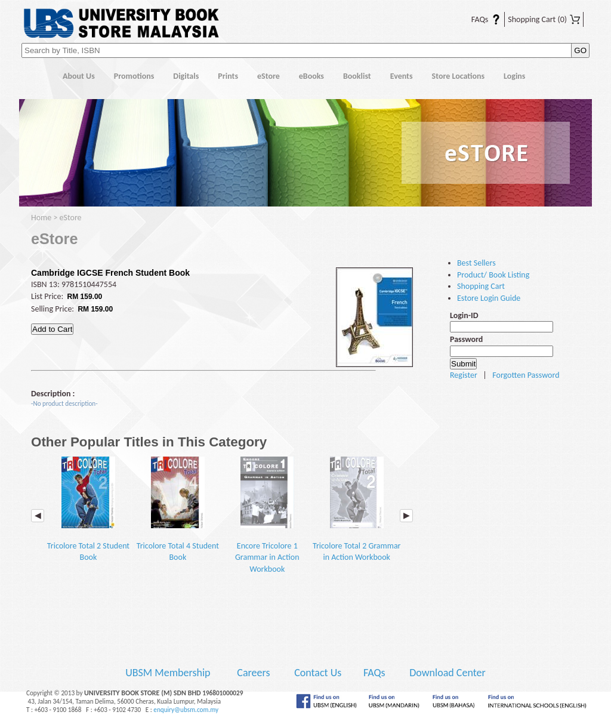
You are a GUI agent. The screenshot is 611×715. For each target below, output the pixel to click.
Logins (514, 76)
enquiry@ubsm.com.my (185, 709)
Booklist (357, 76)
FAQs (478, 19)
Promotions (134, 76)
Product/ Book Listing (493, 275)
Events (401, 76)
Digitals (186, 76)
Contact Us (319, 672)
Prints (228, 76)
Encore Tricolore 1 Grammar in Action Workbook (267, 515)
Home (36, 76)
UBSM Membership (168, 672)
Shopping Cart (544, 19)
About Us (79, 76)
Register (463, 375)
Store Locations (458, 76)
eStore (268, 76)
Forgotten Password (525, 375)
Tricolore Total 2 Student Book (88, 509)
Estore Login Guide (488, 298)
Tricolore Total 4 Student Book (178, 509)
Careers (253, 672)
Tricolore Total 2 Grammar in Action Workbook (357, 509)
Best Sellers (476, 263)
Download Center (447, 672)
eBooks (311, 76)
